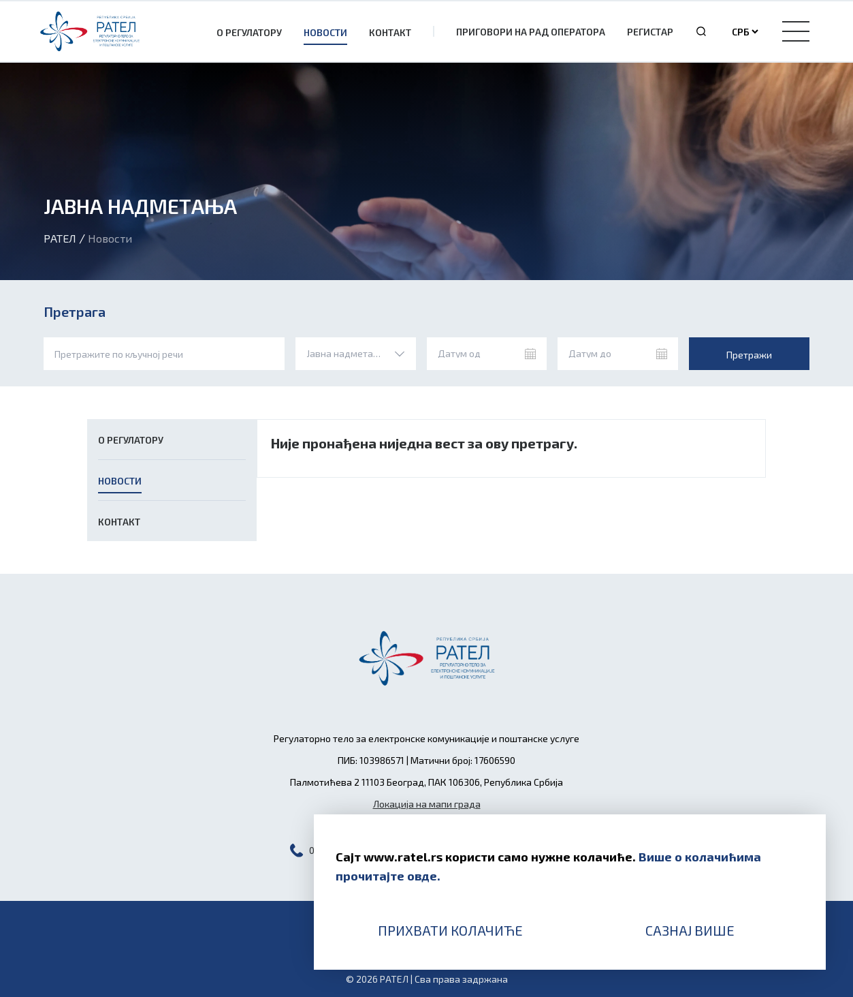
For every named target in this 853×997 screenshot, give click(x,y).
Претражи (749, 355)
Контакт (390, 32)
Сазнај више (690, 930)
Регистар (650, 31)
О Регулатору (249, 32)
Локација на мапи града (427, 804)
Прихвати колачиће (450, 930)
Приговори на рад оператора (530, 31)
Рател (60, 238)
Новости (325, 32)
